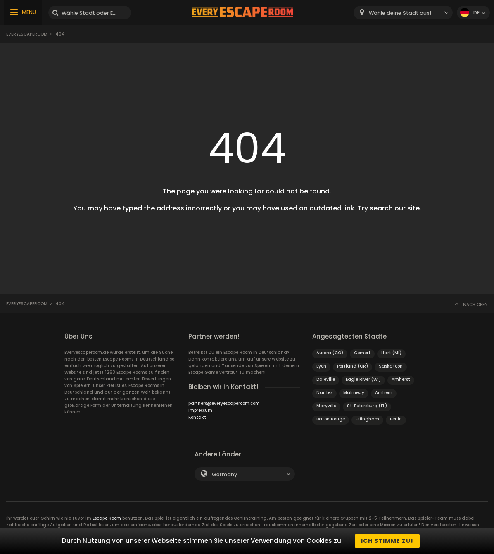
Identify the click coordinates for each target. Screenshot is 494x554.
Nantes (324, 392)
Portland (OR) (352, 366)
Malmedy (353, 392)
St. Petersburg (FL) (367, 406)
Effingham (367, 419)
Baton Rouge (330, 419)
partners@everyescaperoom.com (224, 403)
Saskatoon (391, 366)
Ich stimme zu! (387, 541)
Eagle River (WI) (363, 379)
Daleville (325, 379)
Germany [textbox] (224, 474)
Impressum (200, 410)
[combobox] (403, 12)
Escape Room (107, 518)
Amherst (401, 379)
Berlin (396, 419)
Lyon (321, 366)
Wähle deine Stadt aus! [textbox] (400, 13)
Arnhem (383, 392)
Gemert (362, 353)
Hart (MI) (391, 353)
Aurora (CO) (329, 353)
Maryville (326, 406)
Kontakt (197, 417)
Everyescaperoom (27, 34)
